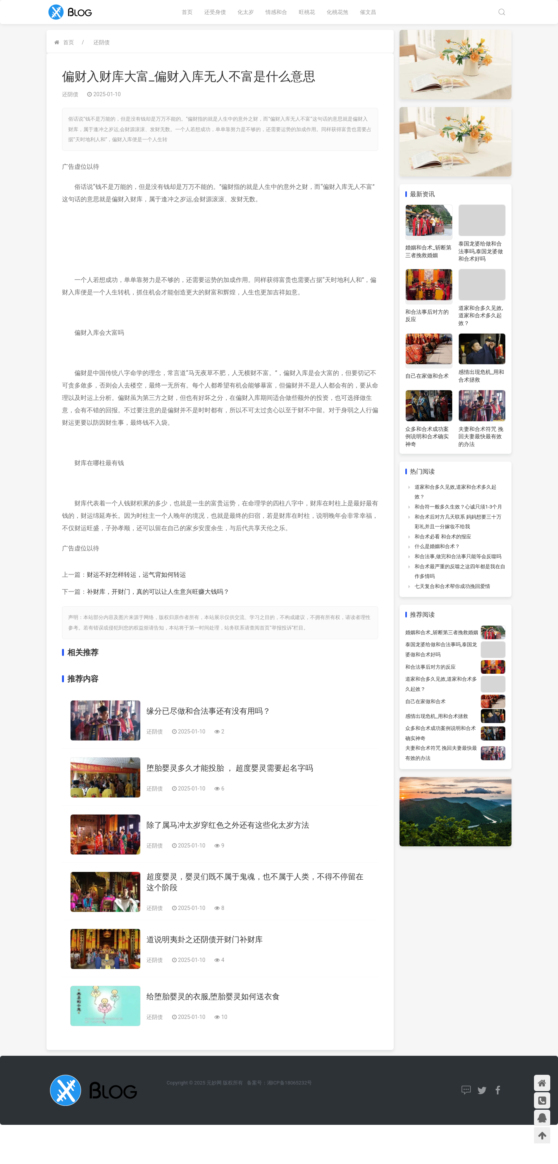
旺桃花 (307, 12)
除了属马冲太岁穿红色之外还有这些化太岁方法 (227, 825)
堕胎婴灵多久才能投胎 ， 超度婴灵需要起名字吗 (229, 768)
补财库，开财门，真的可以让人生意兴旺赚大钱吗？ (158, 591)
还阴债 (101, 42)
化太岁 (246, 12)
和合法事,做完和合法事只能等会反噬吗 (458, 556)
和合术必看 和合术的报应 (443, 537)
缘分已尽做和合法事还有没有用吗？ (208, 711)
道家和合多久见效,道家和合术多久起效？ (480, 315)
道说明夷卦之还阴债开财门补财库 (204, 939)
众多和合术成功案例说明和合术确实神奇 (427, 436)
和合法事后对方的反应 (430, 667)
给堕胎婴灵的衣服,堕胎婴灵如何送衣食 (213, 996)
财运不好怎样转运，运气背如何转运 (136, 574)
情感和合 (276, 12)
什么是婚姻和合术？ (437, 546)
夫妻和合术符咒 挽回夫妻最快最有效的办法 (480, 436)
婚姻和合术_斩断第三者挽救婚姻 (441, 632)
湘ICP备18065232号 (289, 1083)
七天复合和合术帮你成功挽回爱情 (452, 586)
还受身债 (215, 12)
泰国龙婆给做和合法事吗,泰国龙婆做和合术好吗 (480, 251)
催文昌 (368, 12)
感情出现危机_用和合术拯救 (436, 716)
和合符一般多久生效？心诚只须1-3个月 (458, 507)
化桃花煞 (337, 12)
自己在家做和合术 (427, 376)
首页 (187, 12)
